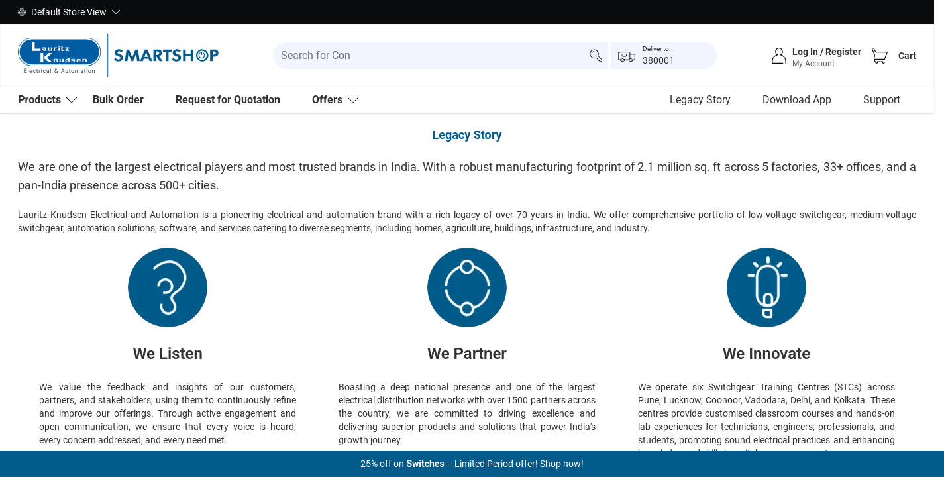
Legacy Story (700, 99)
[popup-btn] (664, 55)
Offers (335, 99)
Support (881, 99)
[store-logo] (118, 55)
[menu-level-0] (47, 100)
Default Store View (69, 12)
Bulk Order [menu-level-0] (118, 99)
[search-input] (440, 55)
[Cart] (880, 56)
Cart (907, 55)
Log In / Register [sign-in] (826, 51)
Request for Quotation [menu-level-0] (228, 99)
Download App (796, 99)
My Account (813, 63)
